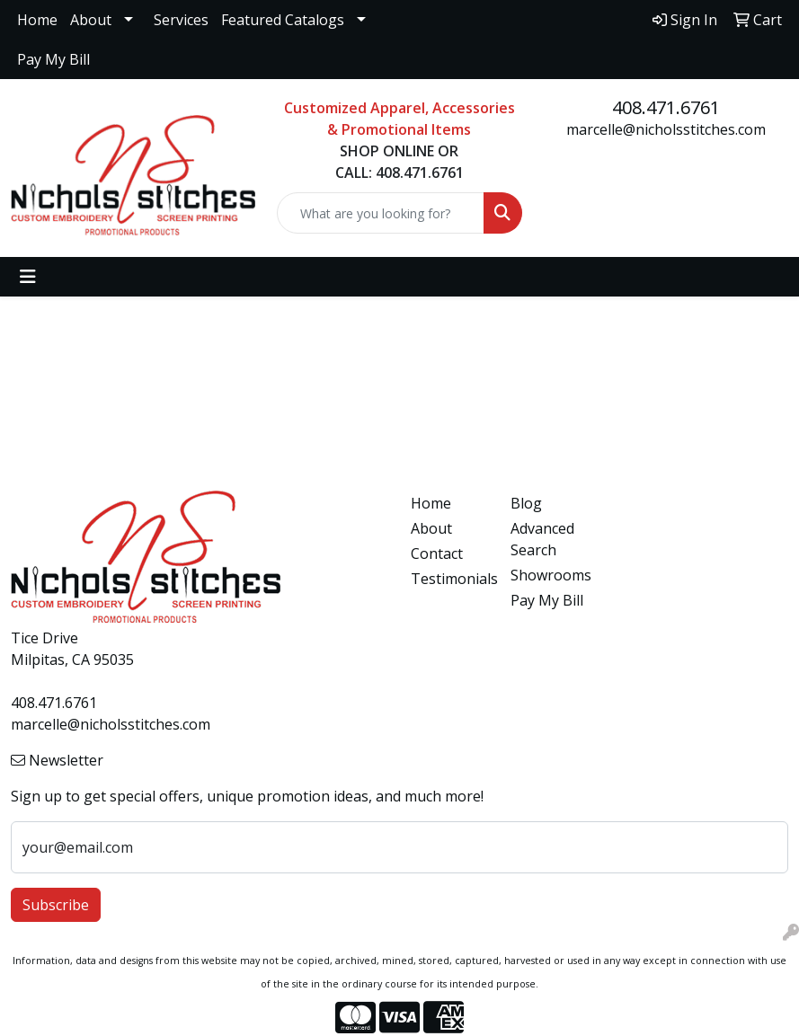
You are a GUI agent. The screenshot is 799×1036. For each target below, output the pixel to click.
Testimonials (450, 579)
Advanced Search (542, 539)
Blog (526, 503)
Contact (437, 553)
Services (181, 20)
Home (37, 20)
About (90, 20)
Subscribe (55, 905)
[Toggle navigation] (28, 276)
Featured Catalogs (282, 20)
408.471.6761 (666, 107)
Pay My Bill (53, 59)
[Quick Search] (380, 213)
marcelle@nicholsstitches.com (666, 129)
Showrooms (549, 575)
